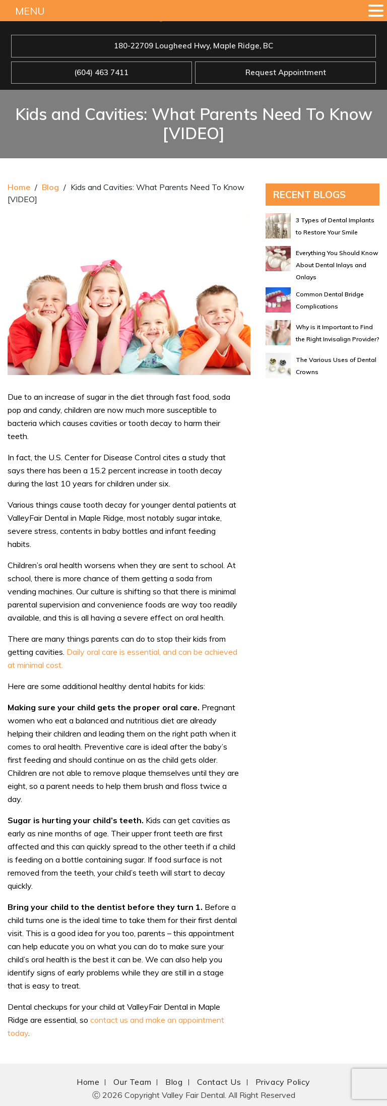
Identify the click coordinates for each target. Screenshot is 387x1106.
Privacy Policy (282, 1082)
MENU (30, 11)
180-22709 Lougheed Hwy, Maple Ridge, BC (193, 45)
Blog (50, 187)
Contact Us (219, 1082)
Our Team (132, 1082)
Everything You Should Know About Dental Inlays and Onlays (337, 265)
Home (19, 187)
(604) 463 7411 (101, 72)
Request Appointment (285, 72)
